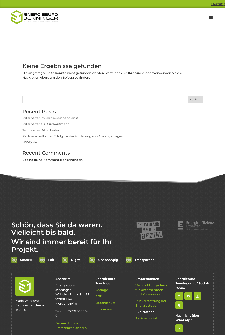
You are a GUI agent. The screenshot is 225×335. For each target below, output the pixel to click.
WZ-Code (29, 142)
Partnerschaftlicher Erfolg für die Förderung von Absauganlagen (72, 136)
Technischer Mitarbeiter (40, 130)
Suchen (195, 99)
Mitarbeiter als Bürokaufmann (46, 124)
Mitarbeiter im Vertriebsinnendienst (50, 118)
